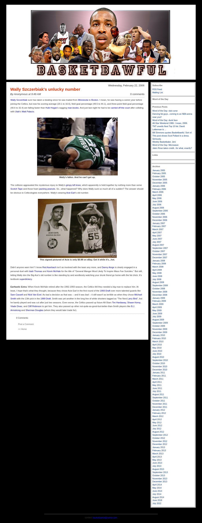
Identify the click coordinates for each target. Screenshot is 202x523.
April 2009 (157, 307)
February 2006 (159, 189)
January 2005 (158, 170)
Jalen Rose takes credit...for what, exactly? (172, 148)
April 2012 (157, 419)
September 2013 (160, 472)
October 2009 (158, 326)
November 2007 (159, 254)
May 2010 (157, 348)
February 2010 (159, 338)
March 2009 (158, 304)
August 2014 (158, 497)
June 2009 (157, 313)
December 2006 (159, 220)
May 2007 (157, 235)
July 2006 (156, 204)
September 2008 (160, 285)
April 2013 (157, 457)
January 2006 (158, 186)
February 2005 (159, 173)
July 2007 (156, 242)
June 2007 (157, 239)
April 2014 (157, 484)
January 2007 (158, 223)
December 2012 (159, 444)
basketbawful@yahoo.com (105, 517)
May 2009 (157, 310)
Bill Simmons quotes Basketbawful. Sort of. (172, 132)
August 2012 (158, 432)
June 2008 (157, 276)
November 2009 (159, 329)
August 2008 (158, 282)
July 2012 (156, 428)
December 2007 (159, 257)
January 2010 (158, 335)
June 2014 (157, 491)
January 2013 (158, 447)
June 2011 (157, 388)
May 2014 (157, 488)
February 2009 (159, 301)
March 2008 (158, 267)
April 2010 (157, 344)
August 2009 (158, 319)
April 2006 (157, 195)
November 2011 (159, 404)
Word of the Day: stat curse (165, 111)
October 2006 (158, 214)
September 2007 (160, 248)
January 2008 (158, 260)
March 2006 (158, 192)
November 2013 (159, 478)
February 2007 (159, 226)
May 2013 (157, 460)
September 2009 (160, 323)
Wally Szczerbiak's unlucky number (45, 89)
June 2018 (157, 500)
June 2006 (157, 201)
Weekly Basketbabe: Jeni (164, 142)
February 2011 (159, 375)
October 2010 (158, 363)
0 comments (137, 94)
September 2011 (160, 397)
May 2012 (157, 422)
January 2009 (158, 298)
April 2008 (157, 270)
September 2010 (160, 360)
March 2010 (158, 341)
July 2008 (156, 279)
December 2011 (159, 407)
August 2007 (158, 245)
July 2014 (156, 494)
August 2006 (158, 208)
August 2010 (158, 357)
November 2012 (159, 441)
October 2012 (158, 438)
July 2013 (156, 466)
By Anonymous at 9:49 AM (25, 94)
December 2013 (159, 481)
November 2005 (159, 179)
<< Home (22, 329)
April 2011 (157, 382)
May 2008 (157, 273)
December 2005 (159, 183)
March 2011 (158, 379)
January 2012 (158, 410)
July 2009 (156, 316)
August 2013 (158, 469)
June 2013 (157, 463)
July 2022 (156, 503)
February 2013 (159, 450)
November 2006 (159, 217)
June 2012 (157, 425)
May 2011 (157, 385)
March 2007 (158, 229)
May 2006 (157, 198)
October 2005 (158, 176)
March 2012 (158, 416)
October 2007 (158, 251)
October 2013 (158, 475)
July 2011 (156, 391)
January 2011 (158, 372)
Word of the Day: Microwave (165, 145)
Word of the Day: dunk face (165, 120)
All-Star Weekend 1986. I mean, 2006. (170, 123)
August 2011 (158, 394)
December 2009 (159, 332)
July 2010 (156, 354)
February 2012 (159, 413)
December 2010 (159, 369)
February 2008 (159, 263)
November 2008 (159, 292)
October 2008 (158, 288)
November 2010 (159, 366)
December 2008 (159, 295)
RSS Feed (157, 89)
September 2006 (160, 210)
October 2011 (158, 400)
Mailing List (157, 92)
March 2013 (158, 453)
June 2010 (157, 351)
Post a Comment (26, 324)
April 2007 (157, 232)
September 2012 (160, 435)
